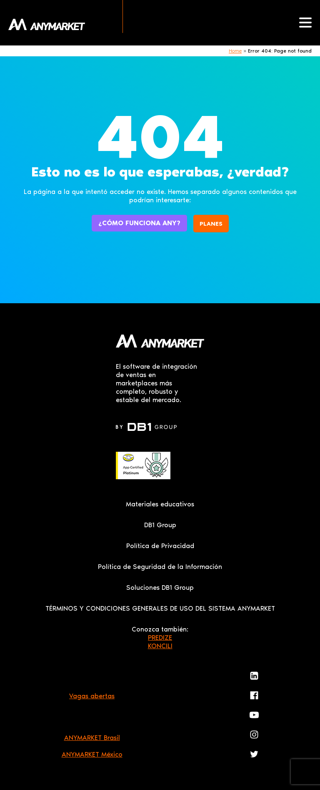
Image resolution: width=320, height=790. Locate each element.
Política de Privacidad (160, 546)
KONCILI (160, 646)
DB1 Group (160, 525)
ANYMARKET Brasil (92, 738)
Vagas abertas (92, 696)
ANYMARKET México (92, 754)
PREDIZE (160, 638)
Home (235, 51)
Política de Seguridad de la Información (160, 567)
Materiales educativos (160, 504)
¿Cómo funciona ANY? (139, 223)
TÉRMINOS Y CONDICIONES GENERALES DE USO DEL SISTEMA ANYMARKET (160, 608)
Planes (211, 223)
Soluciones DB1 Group (160, 587)
